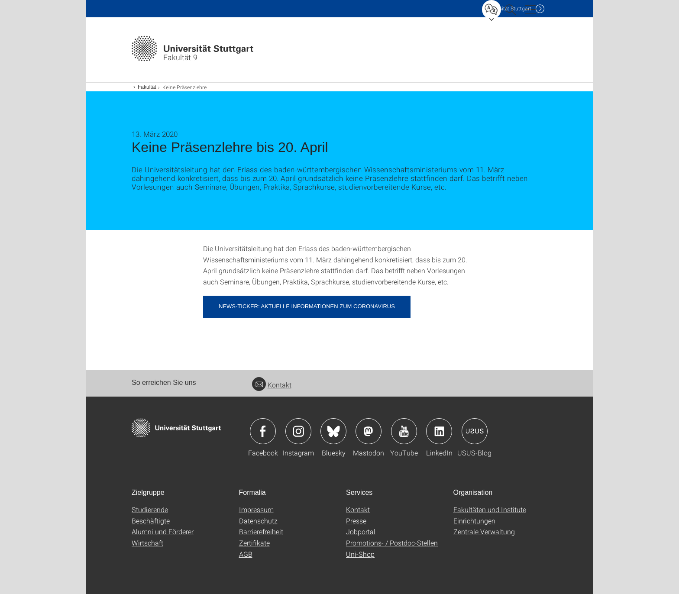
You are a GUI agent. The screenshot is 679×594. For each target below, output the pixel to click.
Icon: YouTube (404, 431)
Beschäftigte (151, 520)
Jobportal (360, 531)
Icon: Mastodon (369, 431)
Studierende (150, 509)
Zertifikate (254, 542)
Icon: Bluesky (333, 431)
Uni (508, 8)
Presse (356, 520)
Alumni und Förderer (163, 531)
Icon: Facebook (263, 431)
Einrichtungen (474, 520)
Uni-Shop (360, 553)
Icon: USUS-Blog (475, 431)
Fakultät (147, 87)
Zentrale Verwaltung (484, 531)
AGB (245, 553)
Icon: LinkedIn (439, 431)
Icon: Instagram (298, 431)
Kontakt (271, 384)
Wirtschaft (147, 542)
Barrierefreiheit (261, 531)
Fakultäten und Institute (489, 509)
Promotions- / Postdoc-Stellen (392, 542)
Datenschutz (258, 520)
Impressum (256, 509)
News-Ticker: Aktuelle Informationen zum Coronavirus (307, 306)
